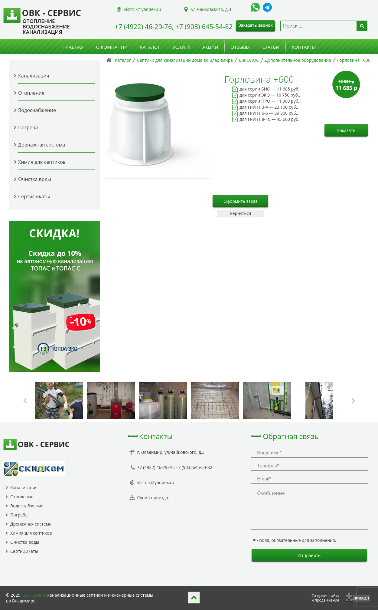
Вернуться (240, 213)
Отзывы (240, 47)
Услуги (181, 47)
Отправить (309, 555)
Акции (210, 47)
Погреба (28, 127)
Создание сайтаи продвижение (325, 597)
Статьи (270, 47)
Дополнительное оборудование (298, 60)
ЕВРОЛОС (249, 60)
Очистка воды (34, 179)
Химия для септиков (42, 162)
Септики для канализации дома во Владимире (185, 60)
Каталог (150, 47)
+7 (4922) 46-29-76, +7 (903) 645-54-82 (174, 26)
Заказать (346, 130)
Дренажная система (41, 144)
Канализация (33, 75)
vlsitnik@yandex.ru (142, 9)
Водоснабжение (37, 110)
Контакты (304, 47)
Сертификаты (34, 196)
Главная (73, 47)
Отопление (31, 93)
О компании (112, 47)
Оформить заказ (240, 201)
